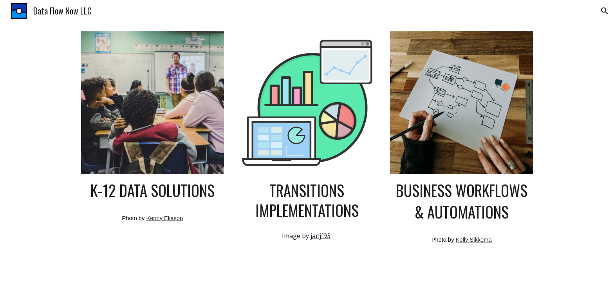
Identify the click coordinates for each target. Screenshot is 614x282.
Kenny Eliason (164, 218)
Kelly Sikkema (474, 240)
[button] (604, 11)
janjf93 (320, 235)
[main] (152, 190)
